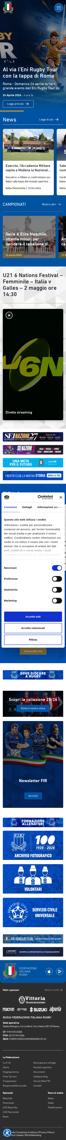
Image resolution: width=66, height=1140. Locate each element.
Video (51, 1102)
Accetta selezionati (33, 628)
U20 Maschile (10, 1107)
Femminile (8, 1102)
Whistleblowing (33, 1135)
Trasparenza (9, 1081)
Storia (6, 1067)
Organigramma (11, 1071)
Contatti (37, 1085)
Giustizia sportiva (42, 1067)
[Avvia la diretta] (33, 315)
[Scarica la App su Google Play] (59, 971)
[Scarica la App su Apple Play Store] (49, 971)
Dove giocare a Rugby (44, 1062)
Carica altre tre (33, 651)
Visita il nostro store (33, 708)
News (6, 1116)
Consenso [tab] (10, 507)
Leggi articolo (18, 104)
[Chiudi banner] (60, 497)
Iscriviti (33, 795)
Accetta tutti (33, 616)
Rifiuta (33, 639)
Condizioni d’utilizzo (27, 1132)
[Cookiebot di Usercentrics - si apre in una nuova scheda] (39, 497)
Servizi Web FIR (41, 1081)
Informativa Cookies (13, 1135)
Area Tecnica (10, 1076)
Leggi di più (49, 119)
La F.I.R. (7, 1062)
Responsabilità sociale (14, 1085)
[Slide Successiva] (13, 61)
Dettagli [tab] (27, 507)
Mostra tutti (54, 990)
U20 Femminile (11, 1112)
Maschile (7, 1098)
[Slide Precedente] (5, 61)
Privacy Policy (46, 1132)
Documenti (39, 1071)
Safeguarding (40, 1076)
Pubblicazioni (55, 1107)
